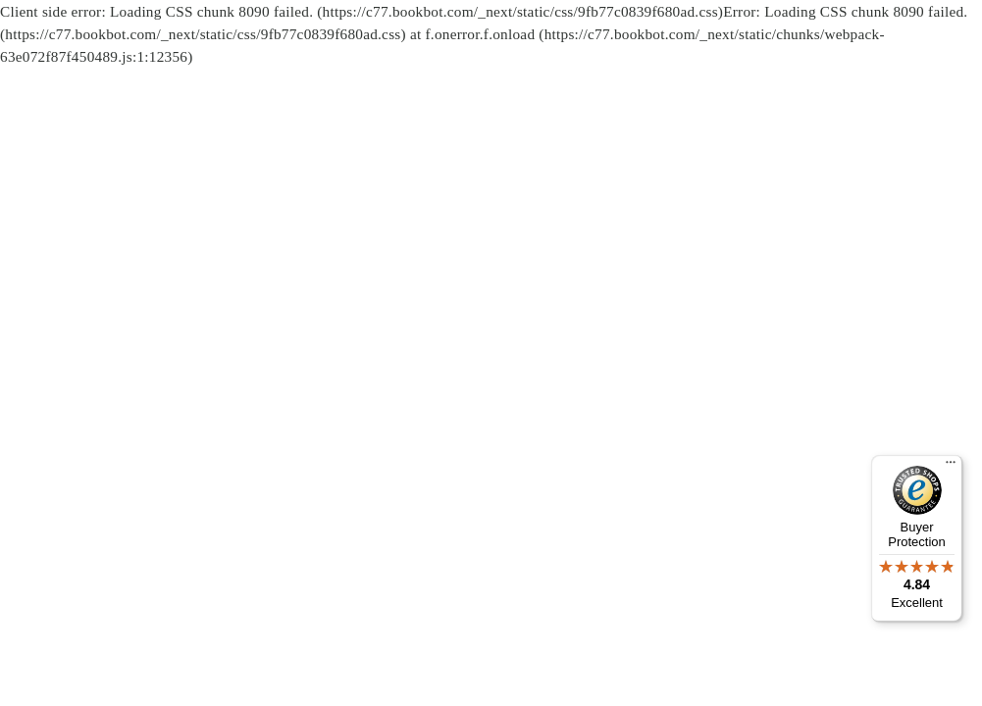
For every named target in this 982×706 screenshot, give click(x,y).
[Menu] (950, 467)
